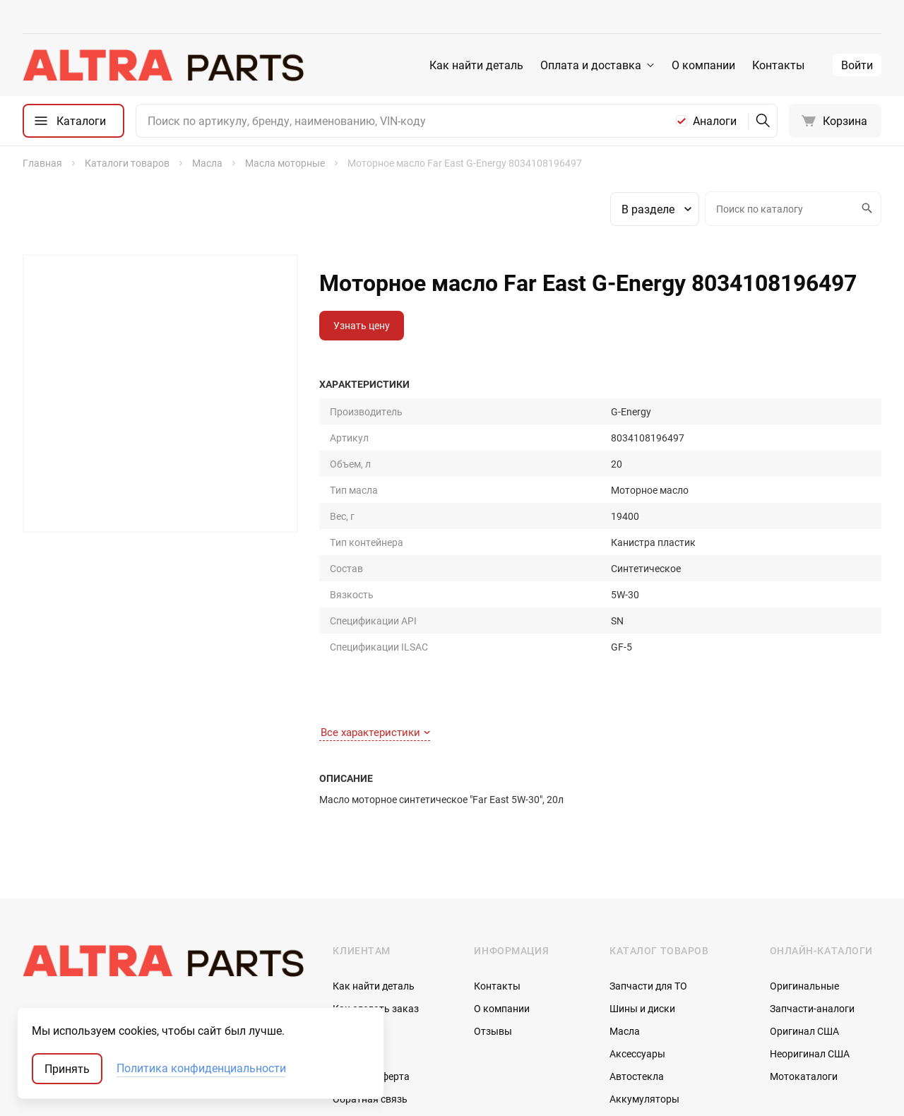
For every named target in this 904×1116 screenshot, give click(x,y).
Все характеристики (375, 573)
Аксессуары (637, 894)
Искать (865, 208)
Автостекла (636, 917)
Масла (624, 872)
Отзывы (493, 872)
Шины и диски (642, 849)
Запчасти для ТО (648, 826)
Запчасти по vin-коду (657, 962)
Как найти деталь (476, 65)
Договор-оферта (371, 917)
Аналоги (715, 121)
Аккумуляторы (644, 939)
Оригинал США (804, 872)
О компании (703, 65)
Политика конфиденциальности (201, 1068)
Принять (67, 1068)
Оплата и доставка (590, 65)
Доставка (356, 894)
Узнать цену (361, 325)
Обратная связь (370, 939)
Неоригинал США (810, 894)
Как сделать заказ (376, 849)
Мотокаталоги (804, 917)
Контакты (778, 65)
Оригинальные (804, 826)
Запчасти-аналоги (812, 849)
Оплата (350, 872)
